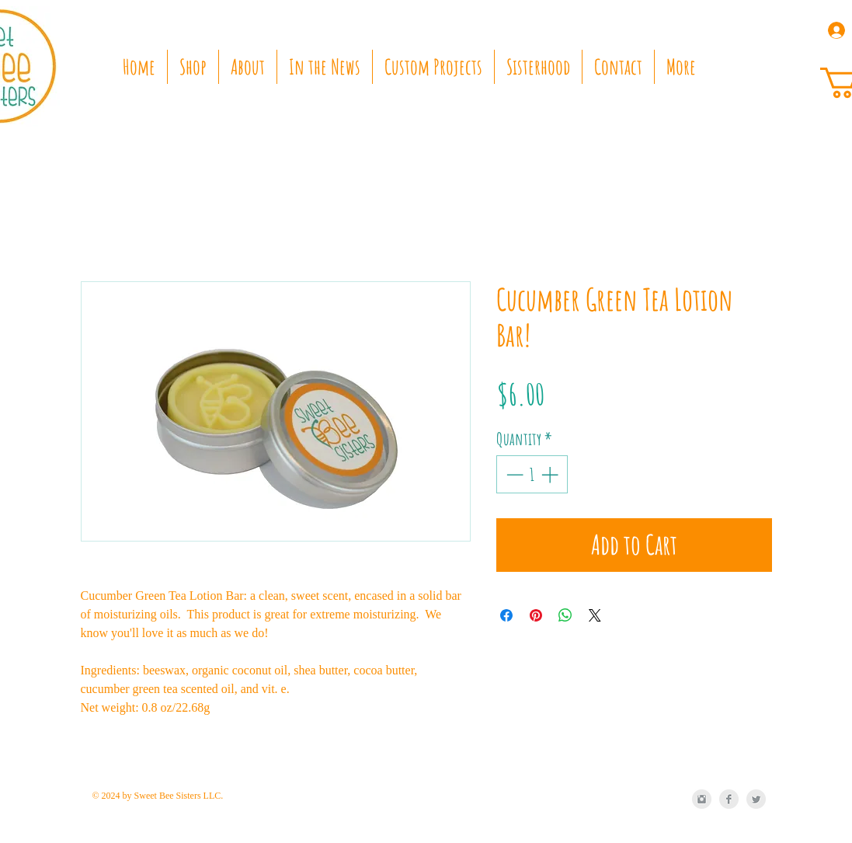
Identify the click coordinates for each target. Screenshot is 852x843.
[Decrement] (513, 474)
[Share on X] (595, 615)
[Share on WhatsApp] (565, 615)
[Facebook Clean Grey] (729, 799)
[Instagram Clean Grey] (701, 799)
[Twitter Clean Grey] (756, 799)
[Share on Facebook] (506, 615)
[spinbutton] (532, 474)
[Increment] (551, 474)
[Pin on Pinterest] (536, 615)
